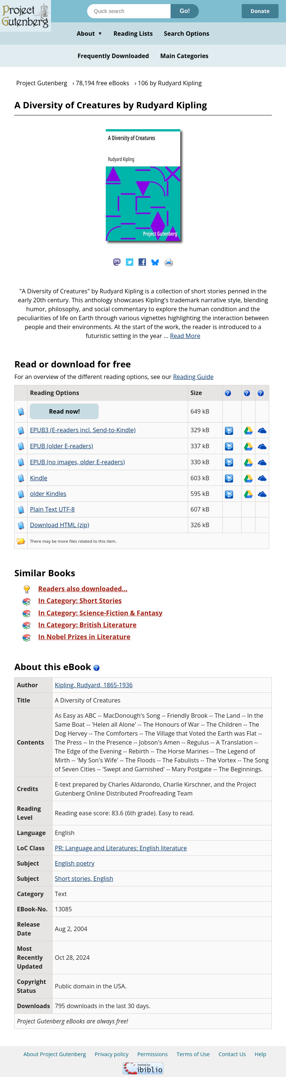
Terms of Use (193, 1054)
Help (260, 1054)
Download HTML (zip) (59, 525)
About (89, 33)
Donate (260, 11)
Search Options (186, 33)
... (182, 336)
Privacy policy (111, 1054)
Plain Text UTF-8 (52, 509)
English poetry (74, 863)
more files (67, 541)
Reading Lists (133, 33)
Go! (184, 11)
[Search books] (129, 11)
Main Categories (184, 56)
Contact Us (232, 1054)
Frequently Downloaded (113, 56)
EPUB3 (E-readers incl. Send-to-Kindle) (83, 430)
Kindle (38, 478)
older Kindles (48, 494)
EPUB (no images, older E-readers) (77, 462)
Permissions (152, 1054)
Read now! (64, 411)
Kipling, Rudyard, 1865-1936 (94, 685)
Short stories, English (84, 878)
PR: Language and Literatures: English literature (121, 848)
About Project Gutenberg (54, 1054)
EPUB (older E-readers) (61, 446)
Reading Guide (193, 377)
